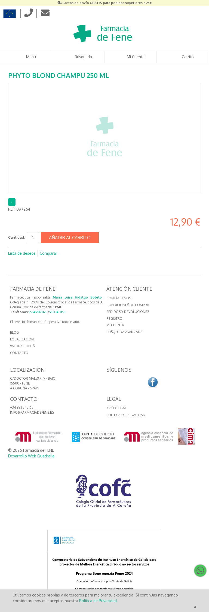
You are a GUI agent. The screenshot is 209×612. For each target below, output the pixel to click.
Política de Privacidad (98, 600)
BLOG (14, 332)
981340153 (57, 312)
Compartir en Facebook (68, 253)
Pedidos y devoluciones (127, 312)
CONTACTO (19, 353)
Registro (114, 318)
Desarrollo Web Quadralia (31, 456)
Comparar (48, 253)
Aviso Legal (116, 408)
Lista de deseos (22, 253)
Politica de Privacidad (125, 415)
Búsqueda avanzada (124, 332)
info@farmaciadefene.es (32, 412)
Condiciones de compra (127, 305)
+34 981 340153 (21, 407)
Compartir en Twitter (79, 253)
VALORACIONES (22, 346)
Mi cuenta (115, 325)
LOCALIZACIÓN (22, 339)
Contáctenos (118, 298)
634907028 (38, 312)
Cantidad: (16, 237)
